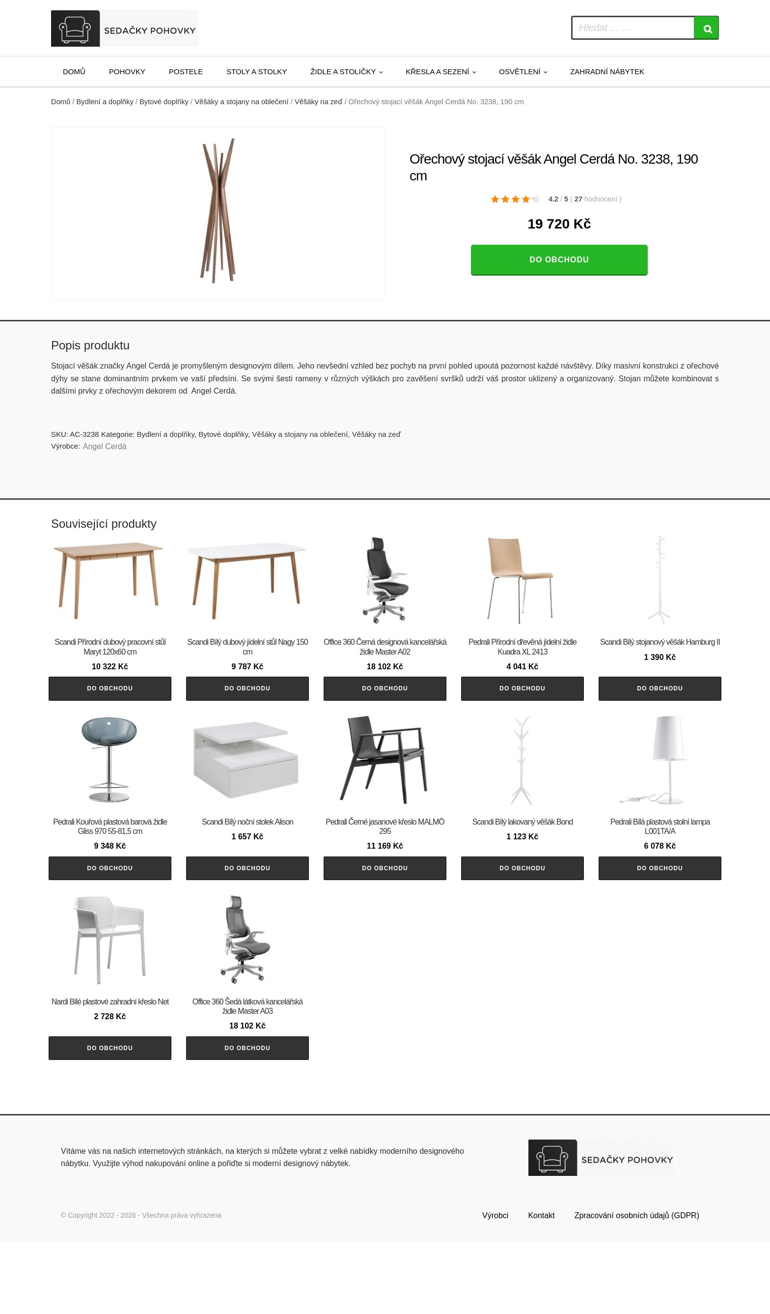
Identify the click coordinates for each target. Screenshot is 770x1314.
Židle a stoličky (343, 71)
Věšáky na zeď (318, 102)
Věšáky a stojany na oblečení (241, 102)
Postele (186, 71)
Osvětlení (519, 71)
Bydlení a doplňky (105, 102)
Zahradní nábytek (607, 71)
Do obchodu (559, 260)
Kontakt (541, 1288)
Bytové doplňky (164, 102)
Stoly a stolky (256, 71)
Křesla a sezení (437, 71)
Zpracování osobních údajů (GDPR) (637, 1288)
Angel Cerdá (105, 446)
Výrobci (495, 1288)
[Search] (706, 27)
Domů (74, 71)
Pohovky (127, 71)
